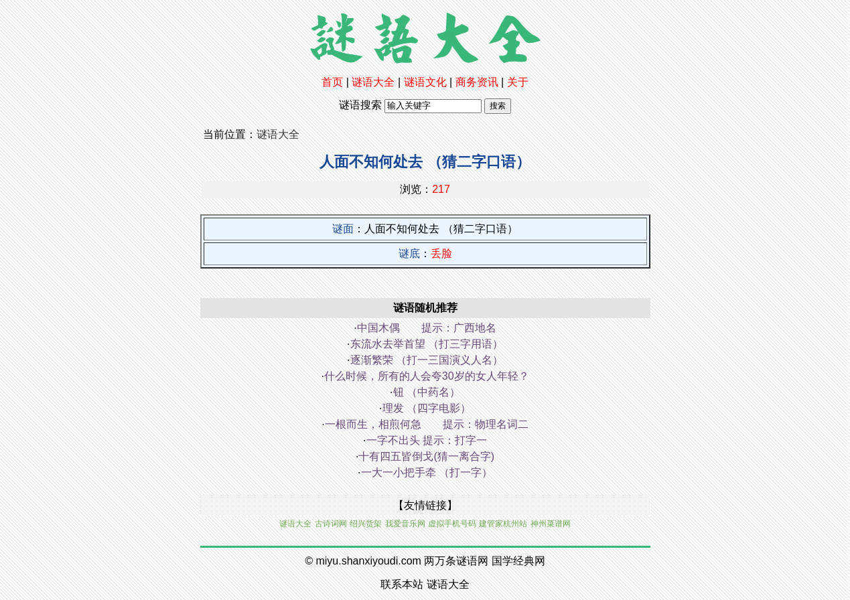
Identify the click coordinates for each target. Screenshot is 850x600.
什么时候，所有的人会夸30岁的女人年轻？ (426, 376)
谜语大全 (373, 82)
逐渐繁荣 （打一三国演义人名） (426, 360)
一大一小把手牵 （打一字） (426, 472)
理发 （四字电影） (426, 408)
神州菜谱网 (550, 523)
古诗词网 (331, 523)
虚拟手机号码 (452, 523)
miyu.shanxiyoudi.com (368, 561)
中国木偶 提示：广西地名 (426, 327)
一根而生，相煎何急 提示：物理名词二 (426, 424)
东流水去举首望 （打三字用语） (426, 344)
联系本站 (401, 584)
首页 (332, 82)
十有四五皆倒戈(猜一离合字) (426, 456)
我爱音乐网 (405, 523)
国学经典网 (518, 561)
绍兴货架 (366, 523)
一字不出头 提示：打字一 (426, 440)
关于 (517, 82)
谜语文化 (425, 82)
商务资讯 (476, 82)
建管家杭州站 (503, 523)
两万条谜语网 (456, 561)
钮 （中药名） (426, 392)
